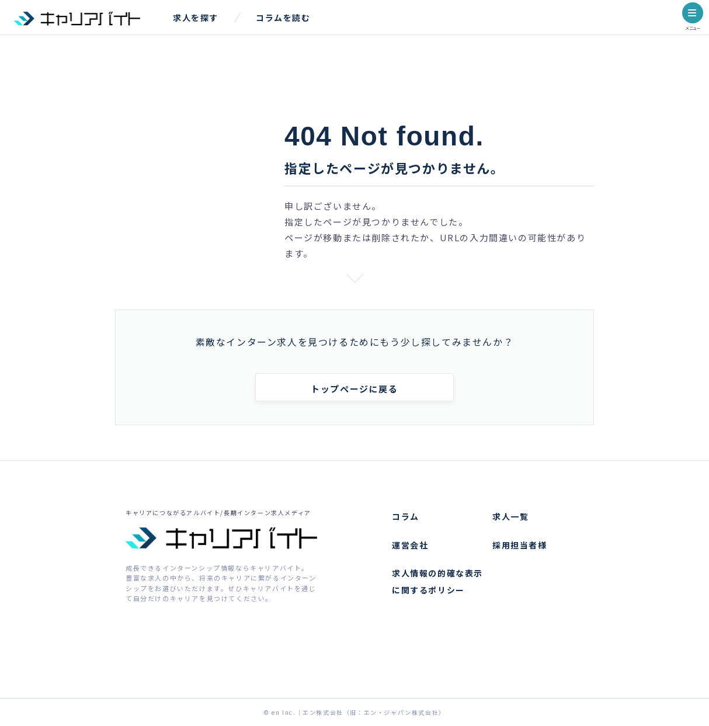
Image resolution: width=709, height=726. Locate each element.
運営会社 (410, 545)
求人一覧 (510, 516)
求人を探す (195, 17)
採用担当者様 (519, 545)
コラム (405, 516)
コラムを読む (283, 17)
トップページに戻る (354, 389)
